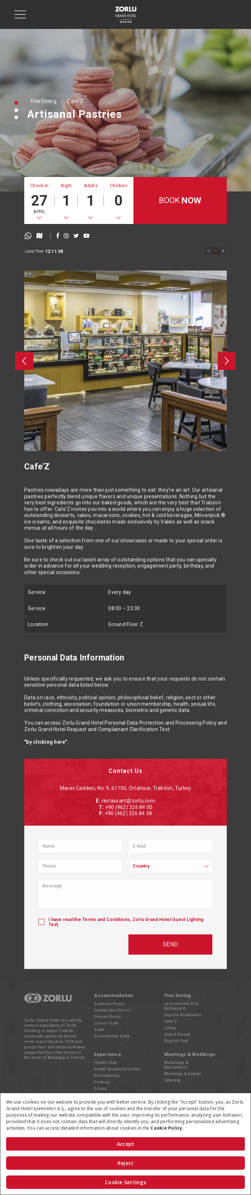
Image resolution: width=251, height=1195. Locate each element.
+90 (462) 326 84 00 (129, 945)
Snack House (177, 1034)
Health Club (105, 1062)
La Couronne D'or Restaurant (181, 1006)
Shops (100, 1088)
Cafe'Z (75, 101)
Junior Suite (106, 1023)
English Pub (176, 1041)
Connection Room (112, 1010)
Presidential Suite (112, 1036)
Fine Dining (43, 101)
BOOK (180, 200)
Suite (99, 1029)
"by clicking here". (46, 808)
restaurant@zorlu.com (128, 939)
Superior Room (109, 1003)
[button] (16, 103)
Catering (172, 1080)
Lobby (170, 1028)
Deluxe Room (107, 1016)
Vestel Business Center (117, 1069)
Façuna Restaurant (182, 1015)
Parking (102, 1082)
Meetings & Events (182, 1073)
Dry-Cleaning (106, 1075)
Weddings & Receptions (176, 1065)
